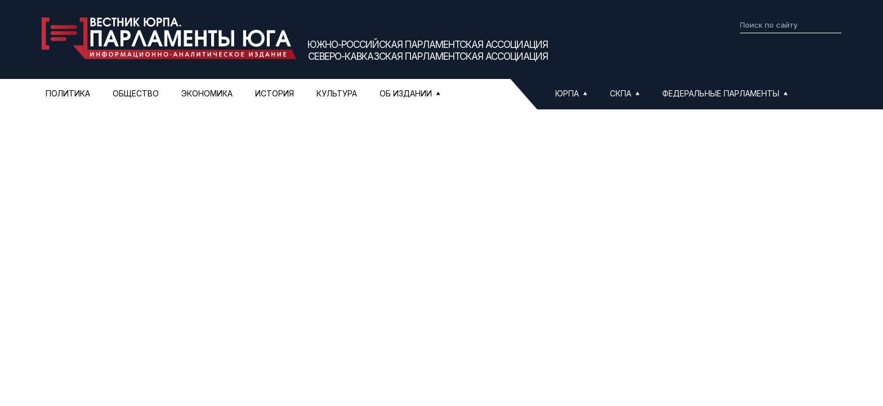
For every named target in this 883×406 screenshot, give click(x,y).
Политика (68, 93)
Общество (136, 93)
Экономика (207, 93)
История (274, 93)
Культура (336, 93)
